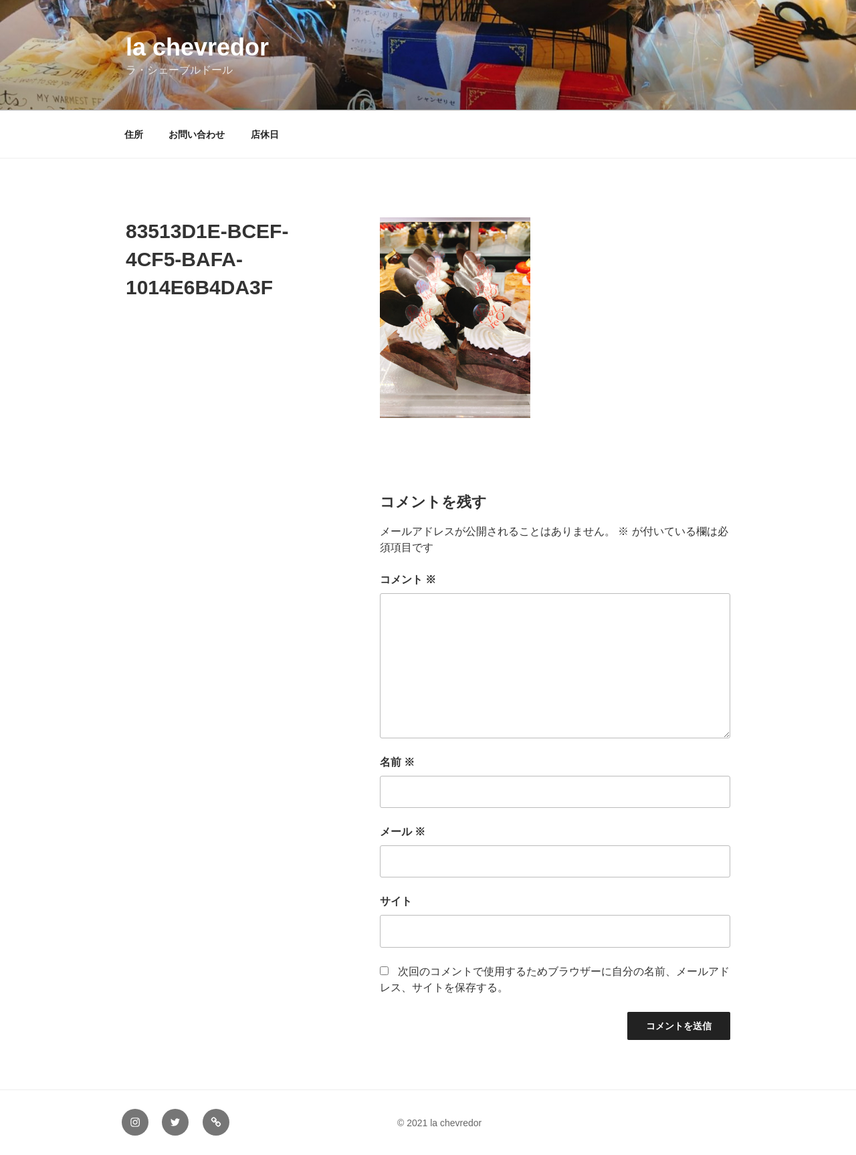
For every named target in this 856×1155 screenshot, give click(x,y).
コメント (408, 579)
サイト (396, 901)
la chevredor (197, 47)
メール (402, 831)
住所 (133, 134)
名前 (397, 762)
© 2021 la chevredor (430, 1123)
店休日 (265, 134)
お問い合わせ (197, 134)
